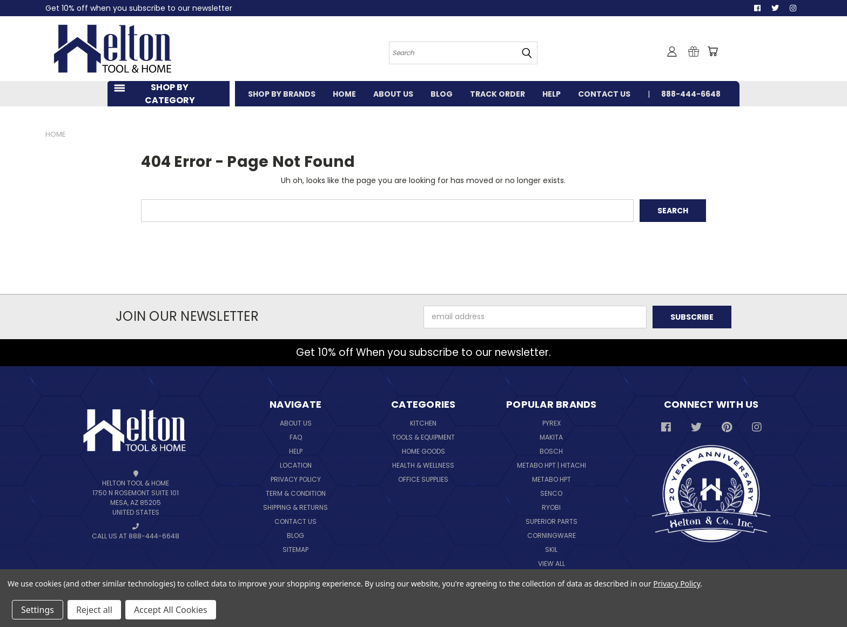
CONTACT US (604, 94)
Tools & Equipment (423, 437)
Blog (295, 535)
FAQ (296, 437)
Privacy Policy (296, 479)
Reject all (94, 610)
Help (295, 451)
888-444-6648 (691, 94)
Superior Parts (551, 521)
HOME (344, 94)
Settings (37, 610)
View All (551, 563)
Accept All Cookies (170, 610)
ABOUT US (393, 94)
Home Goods (423, 451)
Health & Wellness (423, 465)
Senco (551, 493)
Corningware (551, 535)
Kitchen (423, 423)
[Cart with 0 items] (712, 51)
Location (296, 465)
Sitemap (295, 549)
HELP (551, 94)
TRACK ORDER (497, 94)
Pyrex (551, 423)
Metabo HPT (551, 479)
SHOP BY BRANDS (281, 94)
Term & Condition (296, 493)
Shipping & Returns (295, 507)
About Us (296, 423)
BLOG (442, 94)
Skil (551, 549)
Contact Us (295, 521)
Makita (551, 437)
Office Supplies (423, 479)
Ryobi (551, 507)
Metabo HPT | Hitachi (551, 465)
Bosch (551, 451)
